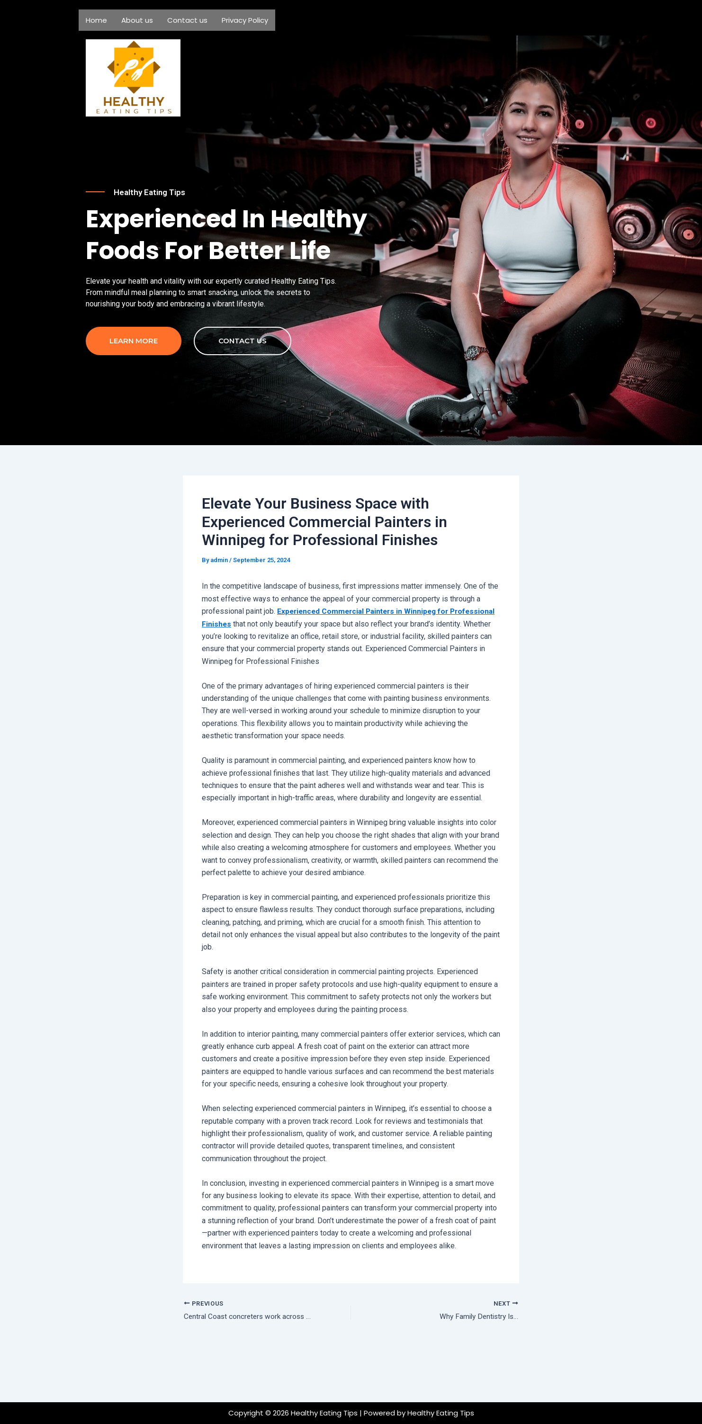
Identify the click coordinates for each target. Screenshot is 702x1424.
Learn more (133, 385)
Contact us (187, 20)
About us (137, 20)
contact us (242, 385)
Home (96, 20)
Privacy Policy (245, 20)
